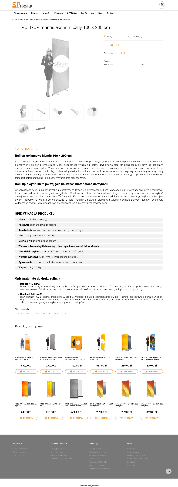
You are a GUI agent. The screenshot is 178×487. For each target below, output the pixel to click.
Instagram (131, 465)
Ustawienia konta (19, 452)
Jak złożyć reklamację (59, 455)
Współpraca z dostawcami (138, 459)
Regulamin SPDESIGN (98, 462)
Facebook (131, 462)
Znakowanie (94, 459)
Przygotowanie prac (97, 455)
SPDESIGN (131, 449)
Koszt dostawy (57, 452)
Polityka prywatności (97, 465)
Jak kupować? (95, 449)
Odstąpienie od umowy (98, 452)
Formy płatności (57, 449)
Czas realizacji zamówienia (61, 459)
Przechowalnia (18, 455)
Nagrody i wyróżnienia (136, 455)
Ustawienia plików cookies (99, 469)
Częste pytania (133, 452)
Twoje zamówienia (19, 449)
